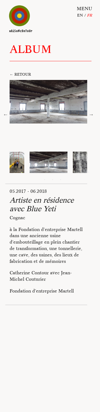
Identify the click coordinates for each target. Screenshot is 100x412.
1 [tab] (16, 172)
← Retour (20, 74)
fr (89, 15)
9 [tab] (80, 172)
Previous (5, 114)
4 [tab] (40, 172)
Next (91, 114)
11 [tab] (44, 179)
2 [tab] (24, 172)
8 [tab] (72, 172)
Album (30, 49)
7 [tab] (64, 172)
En (80, 15)
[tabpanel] (48, 162)
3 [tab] (32, 172)
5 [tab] (48, 172)
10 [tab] (88, 172)
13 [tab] (60, 179)
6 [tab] (56, 172)
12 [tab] (52, 179)
